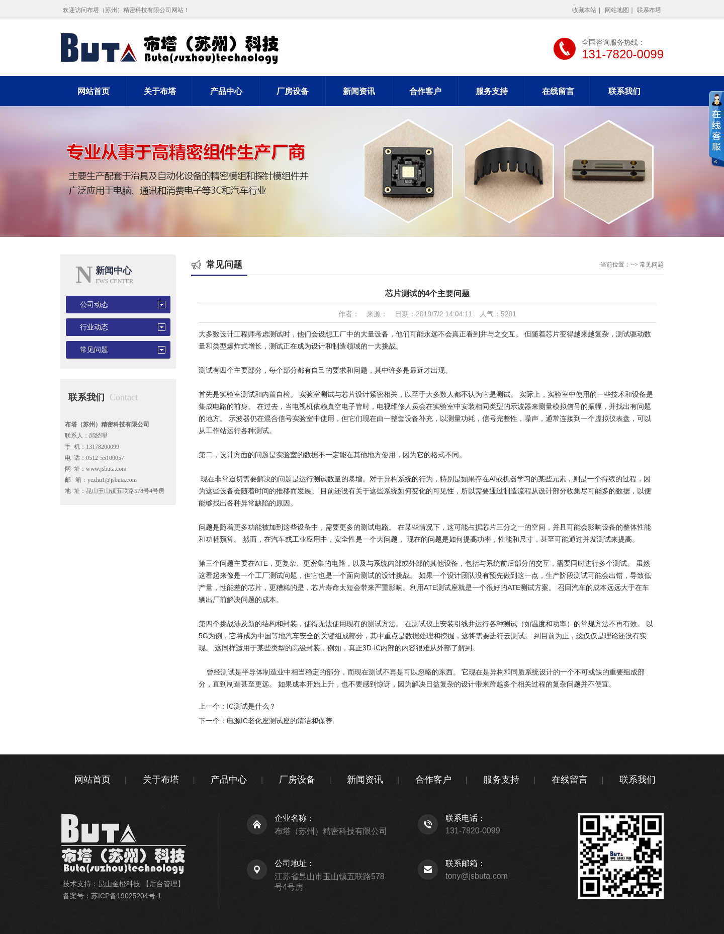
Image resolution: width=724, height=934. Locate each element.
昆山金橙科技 (119, 884)
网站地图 (617, 10)
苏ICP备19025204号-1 (126, 896)
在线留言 (558, 91)
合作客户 (425, 91)
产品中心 (226, 91)
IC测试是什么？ (251, 706)
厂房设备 (293, 91)
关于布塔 (160, 91)
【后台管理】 (163, 884)
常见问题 (94, 350)
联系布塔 (649, 10)
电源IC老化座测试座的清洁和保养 (279, 721)
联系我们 (624, 91)
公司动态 (94, 304)
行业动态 (94, 327)
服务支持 (492, 91)
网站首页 (93, 91)
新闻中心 (114, 271)
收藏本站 (584, 10)
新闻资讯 (359, 91)
